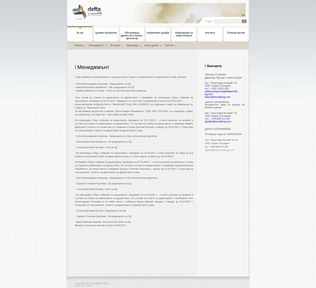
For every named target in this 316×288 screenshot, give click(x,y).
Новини (78, 45)
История (115, 45)
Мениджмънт (96, 45)
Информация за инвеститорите (184, 34)
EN (243, 15)
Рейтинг (169, 45)
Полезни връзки (236, 32)
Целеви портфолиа (106, 32)
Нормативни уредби (158, 32)
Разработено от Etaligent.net (84, 285)
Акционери (132, 45)
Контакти (210, 32)
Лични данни (151, 45)
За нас (80, 30)
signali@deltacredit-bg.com (219, 150)
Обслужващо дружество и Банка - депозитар (132, 35)
